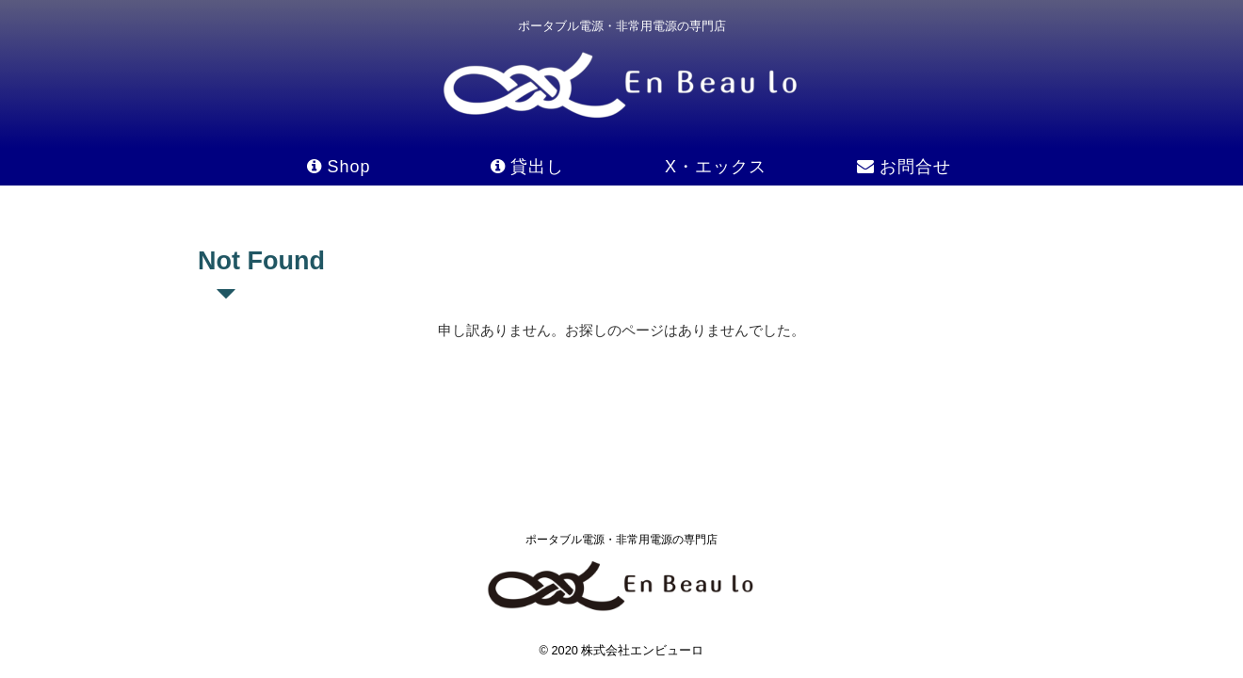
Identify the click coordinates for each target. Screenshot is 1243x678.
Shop (338, 166)
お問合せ (904, 166)
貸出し (527, 166)
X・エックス (716, 166)
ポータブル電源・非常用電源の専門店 (621, 539)
